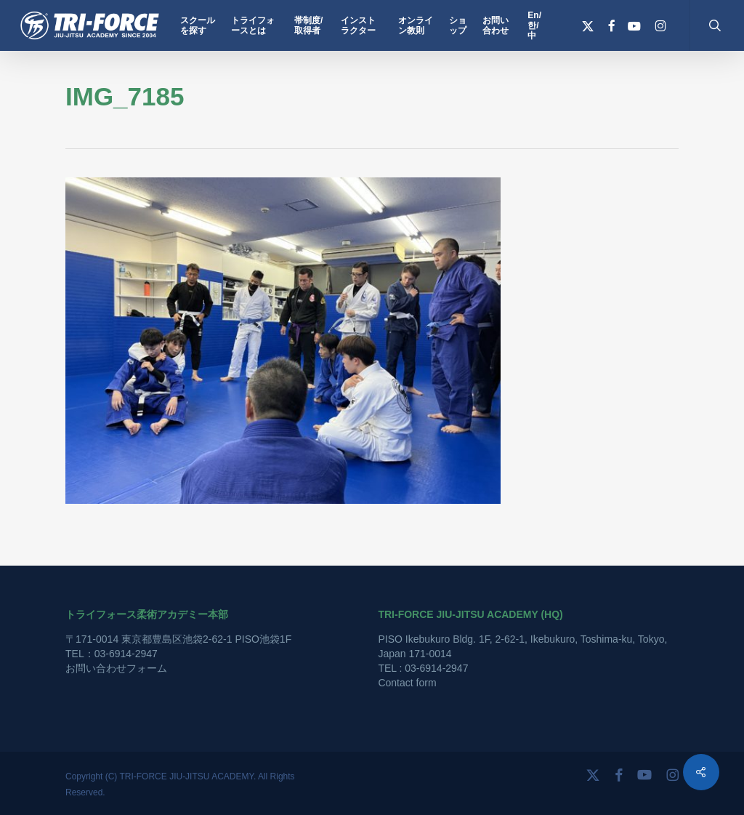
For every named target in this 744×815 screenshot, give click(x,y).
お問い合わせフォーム (116, 668)
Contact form (407, 682)
